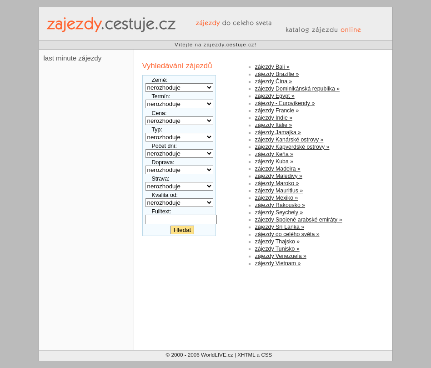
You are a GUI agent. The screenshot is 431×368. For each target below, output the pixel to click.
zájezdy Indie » (273, 118)
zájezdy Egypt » (275, 96)
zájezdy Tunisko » (277, 249)
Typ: (157, 129)
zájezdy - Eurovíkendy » (285, 103)
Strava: (161, 179)
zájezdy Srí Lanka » (279, 227)
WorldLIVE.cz (217, 355)
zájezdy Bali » (272, 67)
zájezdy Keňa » (274, 154)
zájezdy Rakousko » (280, 205)
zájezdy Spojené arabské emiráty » (298, 220)
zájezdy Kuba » (274, 161)
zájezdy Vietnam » (278, 263)
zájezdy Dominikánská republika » (297, 89)
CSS (266, 355)
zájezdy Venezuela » (280, 256)
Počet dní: (164, 146)
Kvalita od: (165, 195)
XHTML (246, 355)
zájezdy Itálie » (273, 125)
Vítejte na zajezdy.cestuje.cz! (215, 44)
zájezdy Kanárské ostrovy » (289, 139)
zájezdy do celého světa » (287, 234)
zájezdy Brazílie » (277, 74)
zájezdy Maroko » (277, 183)
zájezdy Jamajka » (278, 132)
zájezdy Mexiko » (276, 198)
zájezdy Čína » (273, 81)
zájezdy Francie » (277, 110)
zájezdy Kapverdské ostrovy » (292, 147)
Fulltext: (161, 211)
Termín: (161, 96)
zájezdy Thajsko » (277, 241)
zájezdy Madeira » (278, 169)
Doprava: (163, 162)
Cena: (159, 113)
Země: (160, 80)
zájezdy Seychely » (279, 212)
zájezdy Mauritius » (279, 190)
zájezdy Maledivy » (278, 176)
